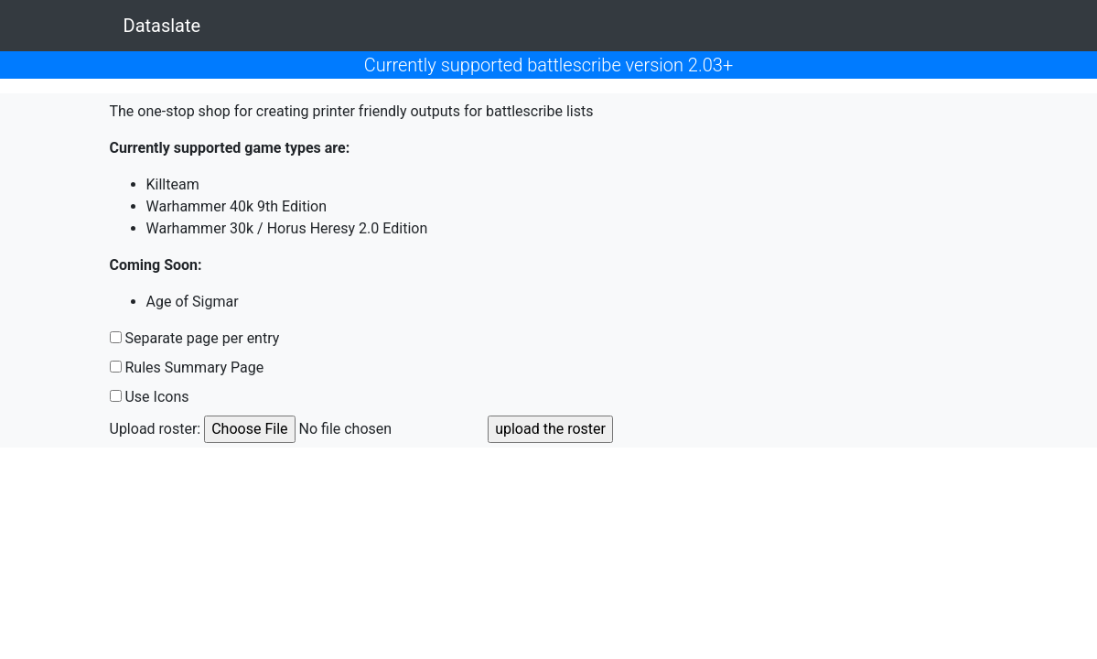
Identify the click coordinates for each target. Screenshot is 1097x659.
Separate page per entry (201, 338)
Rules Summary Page (193, 367)
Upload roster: (155, 429)
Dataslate (162, 26)
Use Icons (156, 396)
